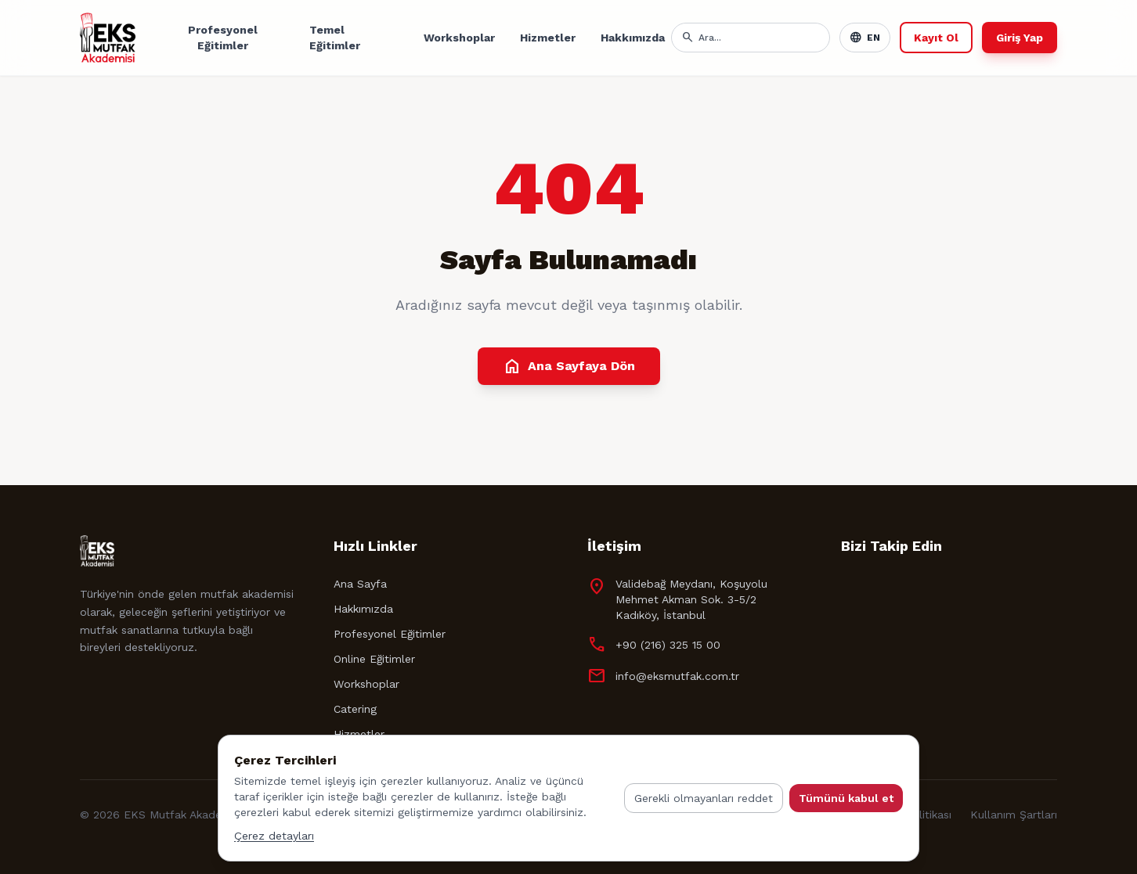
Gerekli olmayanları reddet (703, 798)
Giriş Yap (1019, 37)
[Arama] (759, 37)
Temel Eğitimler (334, 37)
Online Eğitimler (374, 659)
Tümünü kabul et (846, 798)
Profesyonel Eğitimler (223, 37)
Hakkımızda (633, 37)
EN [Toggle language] (865, 37)
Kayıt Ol (936, 37)
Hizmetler (548, 37)
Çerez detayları (274, 835)
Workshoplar (459, 37)
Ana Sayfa (360, 583)
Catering (355, 709)
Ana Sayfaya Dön (569, 366)
